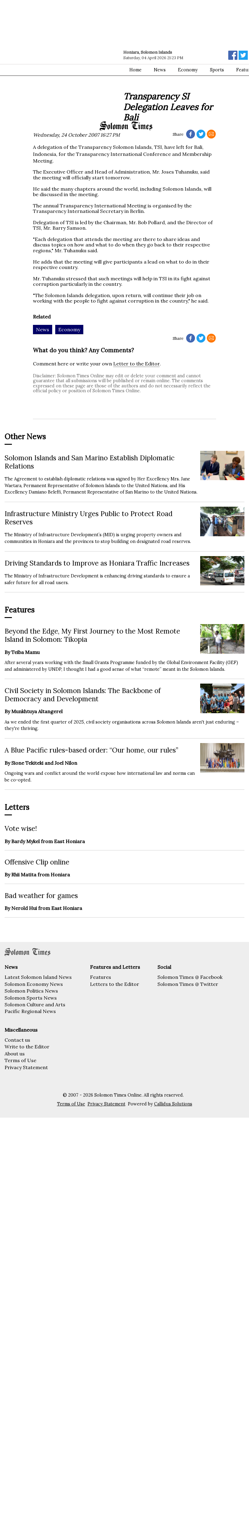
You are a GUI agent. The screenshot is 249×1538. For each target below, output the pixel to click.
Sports (217, 70)
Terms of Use (20, 1060)
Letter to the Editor (136, 364)
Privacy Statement (26, 1067)
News (160, 70)
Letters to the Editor (114, 984)
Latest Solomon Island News (38, 977)
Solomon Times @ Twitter (187, 984)
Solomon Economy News (34, 984)
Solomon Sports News (31, 998)
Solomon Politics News (31, 991)
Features (100, 977)
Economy (188, 70)
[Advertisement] (57, 60)
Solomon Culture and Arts (35, 1004)
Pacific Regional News (30, 1011)
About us (15, 1054)
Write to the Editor (27, 1047)
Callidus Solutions (173, 1104)
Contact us (17, 1040)
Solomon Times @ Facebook (189, 977)
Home (135, 70)
